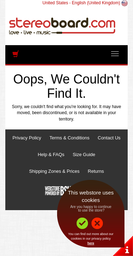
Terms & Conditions (69, 137)
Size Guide (84, 154)
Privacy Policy (26, 137)
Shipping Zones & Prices (54, 171)
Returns (96, 171)
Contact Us (109, 137)
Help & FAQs (51, 154)
